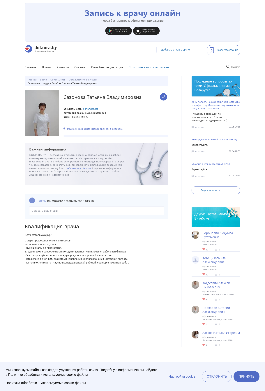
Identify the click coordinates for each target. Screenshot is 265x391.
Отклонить (217, 376)
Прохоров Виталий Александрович (216, 310)
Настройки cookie (182, 376)
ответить (200, 127)
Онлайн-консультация (107, 67)
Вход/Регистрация (223, 50)
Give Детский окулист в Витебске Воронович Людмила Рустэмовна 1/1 (204, 249)
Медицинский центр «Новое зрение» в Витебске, (95, 129)
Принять (247, 376)
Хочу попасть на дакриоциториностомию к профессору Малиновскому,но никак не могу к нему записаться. (216, 105)
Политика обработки (21, 383)
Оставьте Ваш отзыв (96, 210)
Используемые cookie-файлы (63, 383)
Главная (30, 67)
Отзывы (80, 67)
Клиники (62, 67)
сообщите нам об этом (78, 168)
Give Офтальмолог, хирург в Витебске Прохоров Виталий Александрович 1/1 (204, 324)
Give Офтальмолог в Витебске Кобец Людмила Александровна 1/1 (204, 274)
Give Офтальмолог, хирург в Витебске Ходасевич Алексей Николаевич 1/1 (204, 299)
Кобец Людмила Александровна (214, 260)
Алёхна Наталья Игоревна (221, 333)
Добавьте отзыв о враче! (172, 49)
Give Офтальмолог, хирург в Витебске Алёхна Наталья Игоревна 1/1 (204, 345)
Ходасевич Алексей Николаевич (216, 285)
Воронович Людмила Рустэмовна (217, 235)
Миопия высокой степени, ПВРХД (211, 164)
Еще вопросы (211, 190)
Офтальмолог (90, 108)
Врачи (46, 67)
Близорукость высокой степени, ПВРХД (214, 139)
